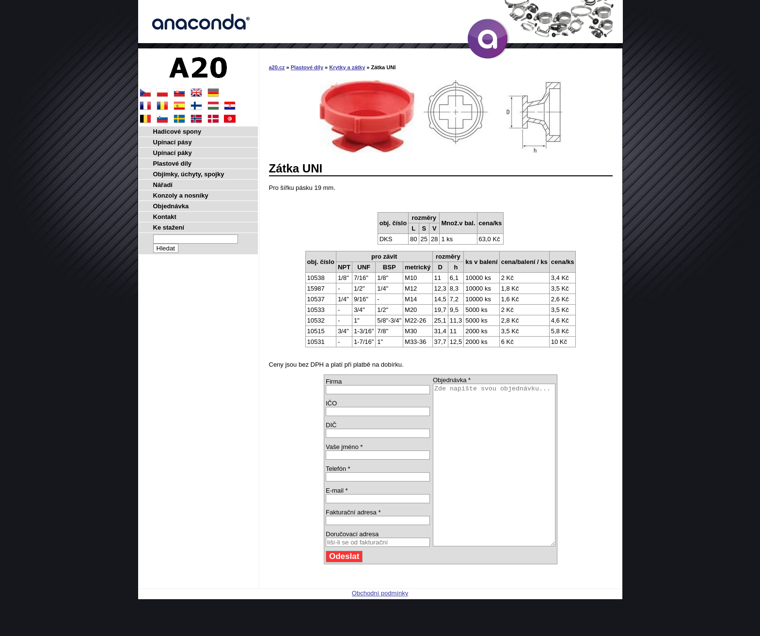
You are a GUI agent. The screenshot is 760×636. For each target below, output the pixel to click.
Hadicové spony (177, 131)
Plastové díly (307, 67)
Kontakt (164, 216)
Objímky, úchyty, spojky (188, 174)
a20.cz (277, 67)
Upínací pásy (172, 142)
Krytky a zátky (347, 67)
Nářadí (163, 184)
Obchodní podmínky (380, 625)
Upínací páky (172, 152)
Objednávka (171, 206)
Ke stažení (168, 227)
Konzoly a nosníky (180, 195)
